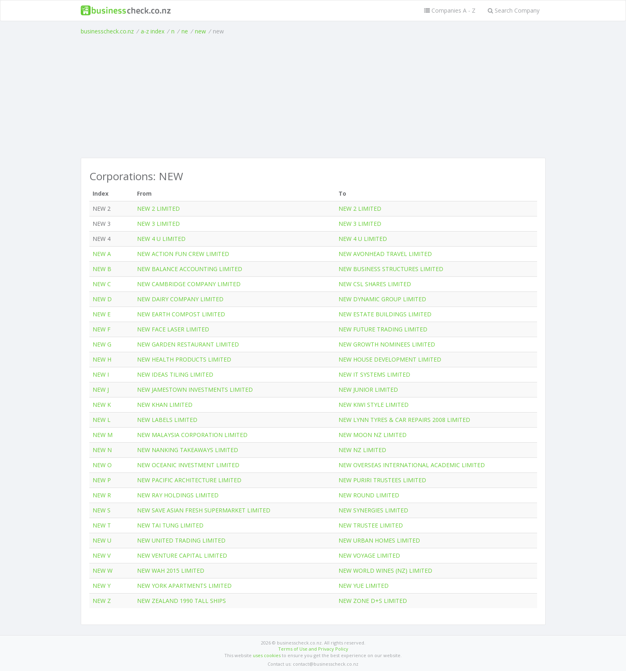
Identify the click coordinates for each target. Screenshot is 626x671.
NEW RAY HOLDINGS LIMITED (178, 495)
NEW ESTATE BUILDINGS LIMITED (384, 314)
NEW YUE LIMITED (363, 585)
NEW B (102, 269)
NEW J (101, 389)
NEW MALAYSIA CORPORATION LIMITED (192, 435)
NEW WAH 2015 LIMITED (170, 570)
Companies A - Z (450, 10)
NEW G (102, 344)
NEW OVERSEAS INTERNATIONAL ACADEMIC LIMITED (411, 465)
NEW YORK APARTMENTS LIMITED (184, 585)
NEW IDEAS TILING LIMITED (175, 374)
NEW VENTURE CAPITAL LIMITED (182, 555)
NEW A (102, 254)
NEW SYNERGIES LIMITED (373, 510)
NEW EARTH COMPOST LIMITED (181, 314)
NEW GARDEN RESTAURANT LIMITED (188, 344)
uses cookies (267, 655)
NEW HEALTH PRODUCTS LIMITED (184, 359)
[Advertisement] (313, 97)
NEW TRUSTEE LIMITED (370, 525)
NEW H (102, 359)
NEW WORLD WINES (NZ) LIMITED (385, 570)
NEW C (102, 284)
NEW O (102, 465)
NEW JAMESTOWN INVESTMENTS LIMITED (195, 389)
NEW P (102, 480)
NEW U (102, 540)
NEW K (102, 404)
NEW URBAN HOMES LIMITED (379, 540)
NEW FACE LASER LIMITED (173, 329)
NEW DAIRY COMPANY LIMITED (180, 299)
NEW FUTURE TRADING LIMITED (382, 329)
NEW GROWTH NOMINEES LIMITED (386, 344)
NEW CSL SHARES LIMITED (374, 284)
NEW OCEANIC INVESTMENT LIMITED (188, 465)
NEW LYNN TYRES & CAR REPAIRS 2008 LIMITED (404, 420)
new (200, 31)
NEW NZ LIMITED (362, 450)
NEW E (102, 314)
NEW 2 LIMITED (158, 208)
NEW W (103, 570)
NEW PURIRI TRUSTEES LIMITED (382, 480)
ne (184, 31)
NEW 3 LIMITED (158, 223)
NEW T (102, 525)
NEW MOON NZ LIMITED (372, 435)
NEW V (102, 555)
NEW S (102, 510)
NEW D (102, 299)
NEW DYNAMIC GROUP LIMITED (382, 299)
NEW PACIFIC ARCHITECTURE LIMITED (189, 480)
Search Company (514, 10)
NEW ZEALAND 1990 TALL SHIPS (181, 601)
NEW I (101, 374)
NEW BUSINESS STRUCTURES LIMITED (390, 269)
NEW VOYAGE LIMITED (369, 555)
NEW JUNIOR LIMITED (368, 389)
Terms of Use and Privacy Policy (313, 649)
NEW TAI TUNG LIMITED (170, 525)
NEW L (102, 420)
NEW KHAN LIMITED (164, 404)
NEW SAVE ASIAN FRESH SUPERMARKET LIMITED (203, 510)
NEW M (103, 435)
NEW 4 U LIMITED (161, 239)
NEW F (102, 329)
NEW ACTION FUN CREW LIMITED (183, 254)
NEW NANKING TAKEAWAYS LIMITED (187, 450)
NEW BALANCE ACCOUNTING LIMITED (189, 269)
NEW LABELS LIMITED (167, 420)
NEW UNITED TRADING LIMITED (181, 540)
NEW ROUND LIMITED (368, 495)
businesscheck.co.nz (107, 31)
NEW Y (102, 585)
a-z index (152, 31)
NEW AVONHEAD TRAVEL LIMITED (385, 254)
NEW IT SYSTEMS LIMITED (374, 374)
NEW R (102, 495)
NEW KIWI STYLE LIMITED (373, 404)
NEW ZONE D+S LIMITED (372, 601)
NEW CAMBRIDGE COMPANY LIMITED (189, 284)
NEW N (102, 450)
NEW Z (102, 601)
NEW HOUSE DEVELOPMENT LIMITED (389, 359)
